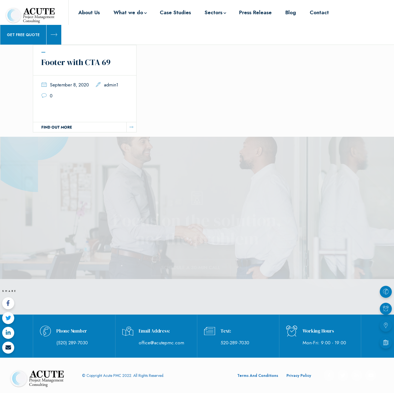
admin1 (111, 84)
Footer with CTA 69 (76, 62)
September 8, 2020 (69, 84)
